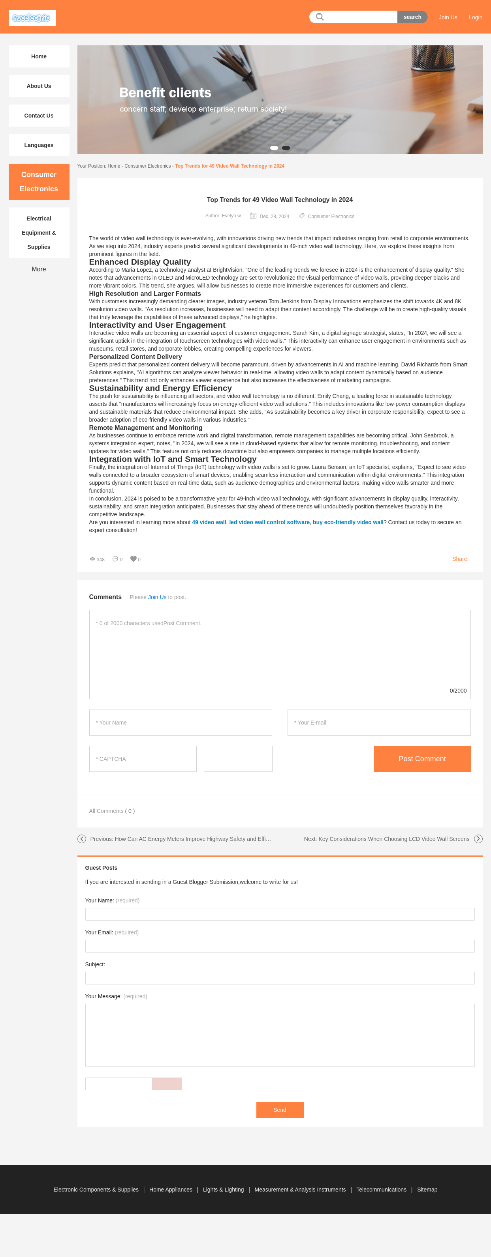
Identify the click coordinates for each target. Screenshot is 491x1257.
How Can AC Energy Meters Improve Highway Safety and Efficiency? (199, 839)
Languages (39, 145)
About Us (38, 86)
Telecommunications (382, 1189)
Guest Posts (101, 868)
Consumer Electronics (147, 166)
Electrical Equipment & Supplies (39, 232)
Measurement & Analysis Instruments (300, 1189)
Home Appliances (171, 1189)
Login (475, 17)
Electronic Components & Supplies (96, 1189)
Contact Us (39, 115)
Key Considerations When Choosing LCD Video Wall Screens (393, 839)
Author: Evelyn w (223, 216)
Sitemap (427, 1189)
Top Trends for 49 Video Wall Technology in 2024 (229, 166)
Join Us (448, 17)
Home (113, 166)
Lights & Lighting (224, 1189)
